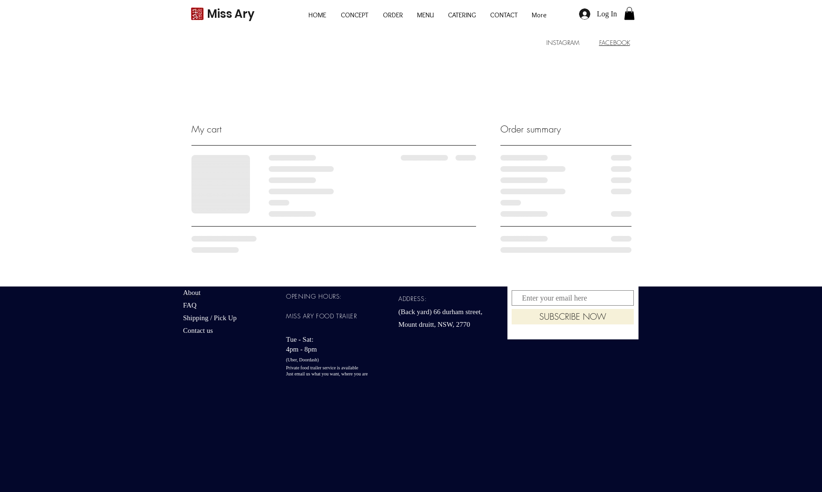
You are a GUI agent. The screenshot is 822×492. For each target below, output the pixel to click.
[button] (629, 13)
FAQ (190, 305)
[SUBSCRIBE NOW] (573, 316)
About (192, 292)
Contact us (198, 330)
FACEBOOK (614, 42)
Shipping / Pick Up (210, 318)
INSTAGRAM (563, 42)
